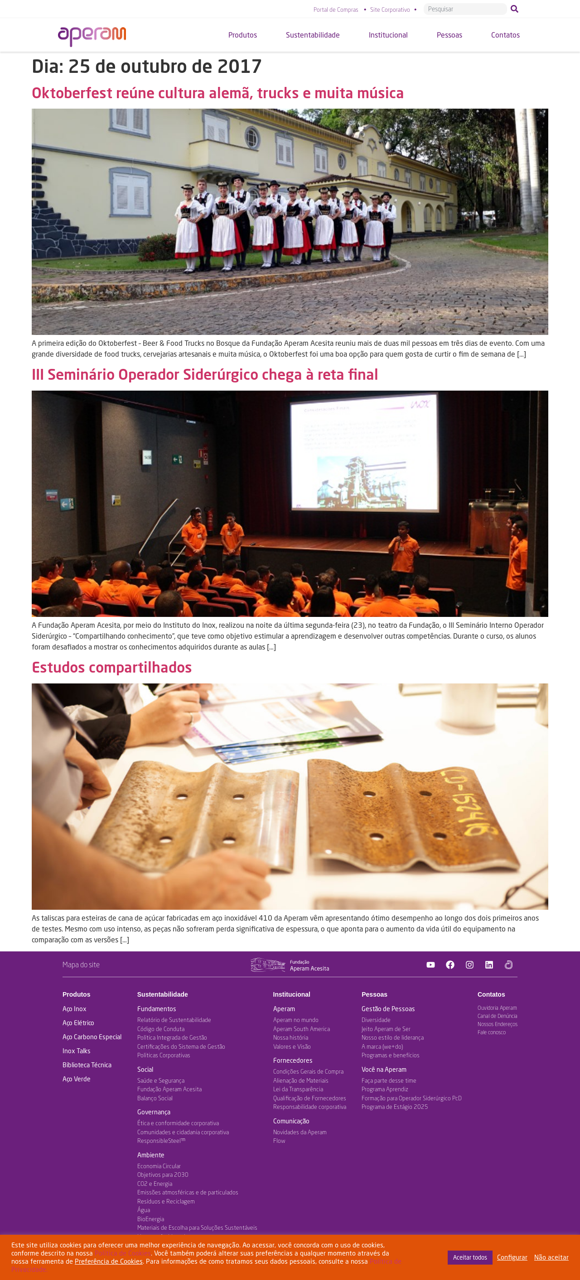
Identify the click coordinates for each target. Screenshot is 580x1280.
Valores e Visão (292, 1046)
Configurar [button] (512, 1257)
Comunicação (291, 1121)
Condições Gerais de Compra (308, 1071)
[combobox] (465, 9)
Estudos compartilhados (112, 667)
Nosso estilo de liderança (393, 1037)
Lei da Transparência (298, 1089)
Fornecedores (293, 1060)
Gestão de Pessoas (388, 1009)
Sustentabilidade (162, 994)
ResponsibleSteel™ (161, 1140)
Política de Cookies (123, 1253)
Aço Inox (75, 1009)
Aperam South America (301, 1028)
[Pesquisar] (516, 9)
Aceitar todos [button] (470, 1257)
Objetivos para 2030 (162, 1174)
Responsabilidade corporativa (309, 1106)
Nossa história (290, 1037)
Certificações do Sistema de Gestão (181, 1046)
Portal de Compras (336, 9)
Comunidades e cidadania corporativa (183, 1132)
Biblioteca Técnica (87, 1065)
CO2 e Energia (154, 1183)
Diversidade (376, 1019)
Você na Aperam (384, 1069)
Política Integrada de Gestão (172, 1037)
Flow (279, 1140)
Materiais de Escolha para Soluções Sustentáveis (197, 1227)
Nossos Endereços (497, 1024)
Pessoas (374, 994)
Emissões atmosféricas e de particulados (187, 1192)
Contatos (491, 994)
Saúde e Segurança (160, 1080)
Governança (153, 1112)
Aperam (284, 1009)
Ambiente (150, 1155)
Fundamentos (156, 1009)
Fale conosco (492, 1032)
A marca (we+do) (382, 1046)
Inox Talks (77, 1051)
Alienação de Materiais (301, 1080)
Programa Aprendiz (385, 1089)
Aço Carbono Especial (92, 1037)
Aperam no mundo (296, 1019)
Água (143, 1209)
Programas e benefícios (391, 1055)
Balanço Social (155, 1098)
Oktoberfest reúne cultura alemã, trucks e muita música (218, 92)
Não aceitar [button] (551, 1257)
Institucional (291, 994)
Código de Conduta (160, 1028)
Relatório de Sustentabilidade (174, 1019)
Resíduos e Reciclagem (166, 1201)
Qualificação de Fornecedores (309, 1098)
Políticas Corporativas (163, 1055)
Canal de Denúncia (497, 1016)
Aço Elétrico (78, 1023)
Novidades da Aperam (300, 1132)
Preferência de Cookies (109, 1261)
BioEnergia (150, 1219)
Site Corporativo (390, 9)
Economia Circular (159, 1166)
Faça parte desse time (389, 1080)
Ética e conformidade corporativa (178, 1123)
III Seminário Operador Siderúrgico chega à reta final (205, 374)
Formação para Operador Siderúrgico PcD (412, 1098)
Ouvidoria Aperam (497, 1007)
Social (145, 1069)
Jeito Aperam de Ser (386, 1028)
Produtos (76, 994)
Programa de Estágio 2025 (395, 1106)
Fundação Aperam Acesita (169, 1089)
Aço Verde (77, 1079)
